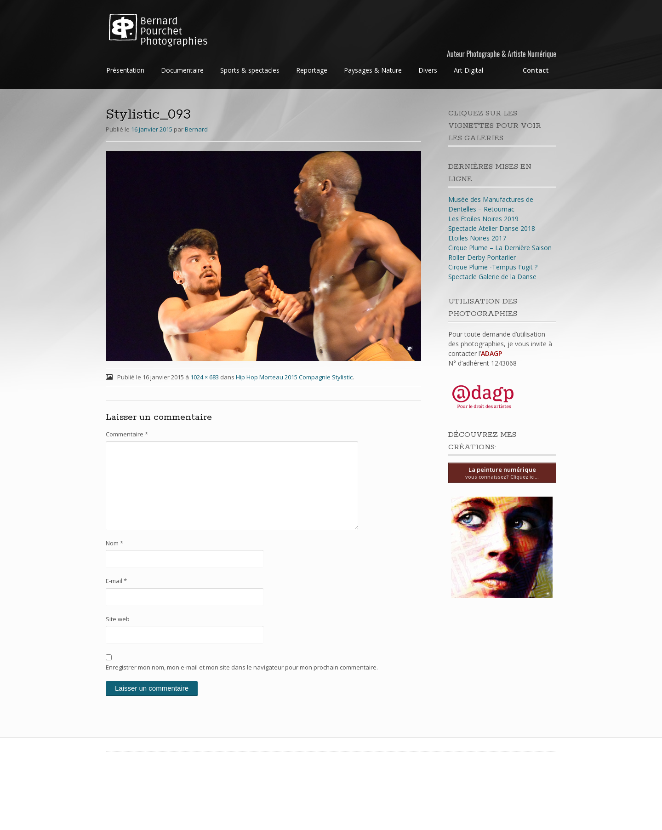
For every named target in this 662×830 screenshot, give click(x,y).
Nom (114, 543)
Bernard (196, 129)
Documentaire (182, 70)
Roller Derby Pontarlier (482, 257)
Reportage (311, 70)
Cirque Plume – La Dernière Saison (500, 247)
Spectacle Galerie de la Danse (492, 276)
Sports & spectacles (250, 70)
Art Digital (468, 70)
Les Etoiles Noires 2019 (483, 218)
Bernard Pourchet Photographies (174, 31)
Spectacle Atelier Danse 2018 (491, 228)
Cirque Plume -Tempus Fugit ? (492, 267)
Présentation (125, 70)
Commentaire (127, 434)
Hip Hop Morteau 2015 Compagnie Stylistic (294, 377)
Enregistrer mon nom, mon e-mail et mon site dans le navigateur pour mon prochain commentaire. (242, 667)
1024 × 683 (204, 377)
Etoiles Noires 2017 (477, 238)
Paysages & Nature (373, 70)
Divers (427, 70)
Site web (118, 619)
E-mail (116, 581)
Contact (536, 70)
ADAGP (491, 353)
